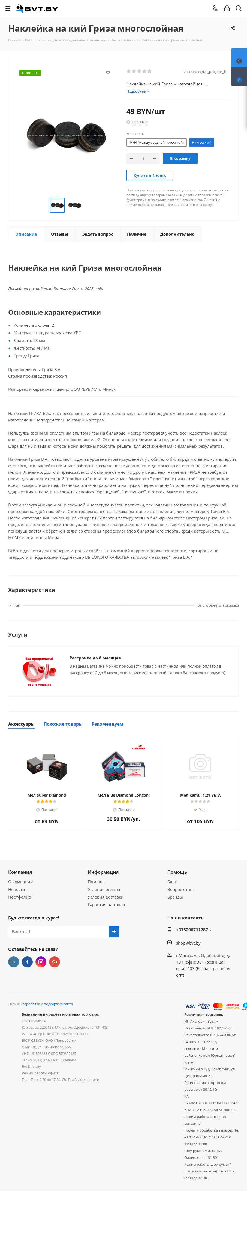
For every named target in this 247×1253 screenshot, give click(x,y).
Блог (171, 881)
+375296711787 (192, 930)
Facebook (27, 961)
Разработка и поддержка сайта (46, 1003)
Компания (20, 872)
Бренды (175, 897)
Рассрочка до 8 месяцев (95, 658)
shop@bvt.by (188, 943)
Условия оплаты (104, 889)
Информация (103, 872)
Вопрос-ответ (180, 889)
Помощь (96, 881)
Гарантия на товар (106, 904)
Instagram (40, 961)
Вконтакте (13, 961)
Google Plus (54, 961)
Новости (16, 889)
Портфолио (19, 897)
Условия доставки (106, 897)
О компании (20, 881)
